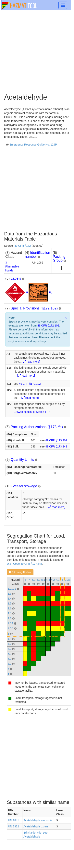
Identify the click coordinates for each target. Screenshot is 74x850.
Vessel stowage (25, 486)
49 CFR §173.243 (56, 446)
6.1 (33, 579)
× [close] (66, 318)
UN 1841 (13, 820)
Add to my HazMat (20, 572)
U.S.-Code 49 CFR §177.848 (24, 563)
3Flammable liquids (12, 266)
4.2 (53, 579)
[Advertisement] (37, 51)
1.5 (9, 603)
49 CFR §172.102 (48, 325)
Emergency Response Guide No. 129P (33, 144)
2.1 (9, 613)
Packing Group (59, 259)
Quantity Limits (22, 460)
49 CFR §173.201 (56, 440)
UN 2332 (13, 826)
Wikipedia (33, 137)
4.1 (57, 579)
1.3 (9, 593)
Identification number (37, 255)
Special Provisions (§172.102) (34, 308)
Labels (16, 278)
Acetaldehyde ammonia (37, 820)
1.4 (9, 598)
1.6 (9, 608)
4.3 (48, 579)
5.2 (38, 579)
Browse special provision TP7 (32, 411)
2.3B (68, 579)
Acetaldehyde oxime (35, 826)
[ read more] (31, 361)
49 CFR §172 (22, 245)
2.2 (9, 618)
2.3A (10, 623)
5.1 (43, 579)
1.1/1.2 (12, 588)
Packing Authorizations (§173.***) (37, 427)
